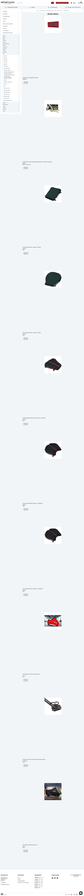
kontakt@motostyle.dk (5, 884)
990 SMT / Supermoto (8, 82)
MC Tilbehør (5, 13)
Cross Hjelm (5, 26)
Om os (19, 877)
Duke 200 (5, 58)
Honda (4, 45)
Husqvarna (5, 47)
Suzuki (4, 106)
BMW (4, 38)
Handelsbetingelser (21, 880)
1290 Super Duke (7, 68)
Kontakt (19, 879)
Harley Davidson (6, 43)
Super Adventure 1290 (8, 100)
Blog (57, 2)
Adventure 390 (6, 88)
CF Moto (4, 40)
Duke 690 (5, 62)
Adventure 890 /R (7, 92)
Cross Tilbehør (5, 30)
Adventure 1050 (6, 94)
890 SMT (5, 80)
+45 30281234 (3, 882)
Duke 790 (5, 64)
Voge (4, 110)
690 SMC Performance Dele (9, 74)
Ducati (4, 42)
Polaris (4, 102)
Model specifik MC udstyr (7, 32)
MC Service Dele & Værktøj (8, 23)
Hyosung (4, 48)
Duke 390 (5, 60)
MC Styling (5, 11)
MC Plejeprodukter (6, 16)
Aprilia (4, 35)
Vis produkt (25, 83)
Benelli (4, 37)
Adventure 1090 (6, 96)
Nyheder (61, 2)
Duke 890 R (6, 66)
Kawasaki (4, 51)
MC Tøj (4, 21)
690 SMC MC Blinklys (8, 73)
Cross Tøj (4, 28)
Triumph (4, 107)
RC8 (4, 86)
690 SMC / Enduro (7, 70)
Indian (4, 50)
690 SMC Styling (7, 76)
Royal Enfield (5, 104)
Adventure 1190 (6, 98)
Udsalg (66, 2)
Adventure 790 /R (7, 90)
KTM (3, 53)
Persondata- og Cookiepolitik (23, 882)
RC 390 (5, 84)
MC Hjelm (4, 18)
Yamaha (4, 109)
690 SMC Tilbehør (7, 77)
